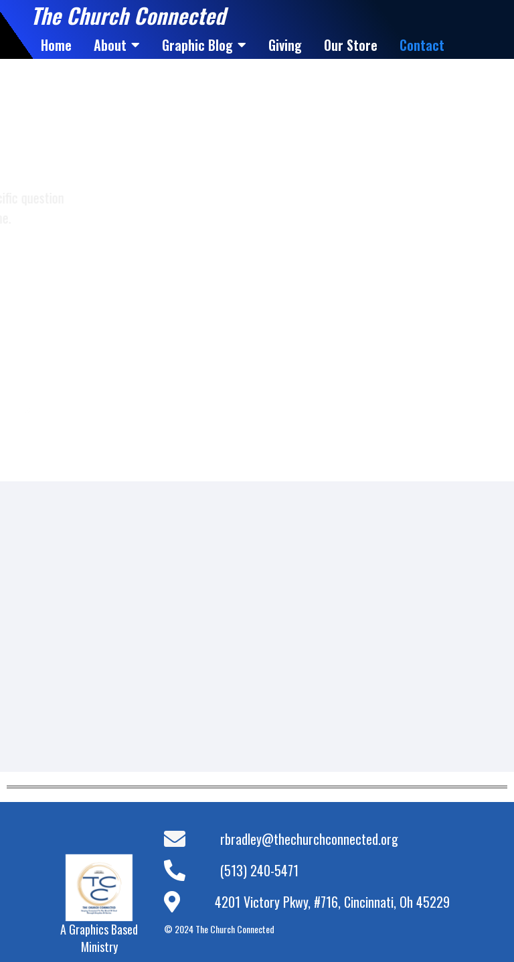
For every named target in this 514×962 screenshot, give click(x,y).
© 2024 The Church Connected (219, 929)
